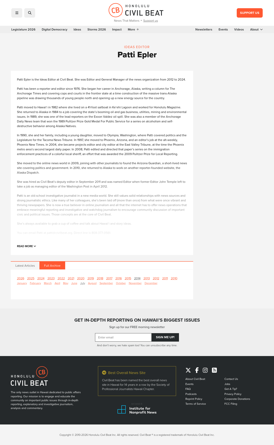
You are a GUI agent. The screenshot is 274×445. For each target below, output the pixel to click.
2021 (71, 278)
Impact (117, 29)
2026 (20, 278)
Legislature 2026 (23, 29)
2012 (156, 278)
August (92, 283)
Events (223, 29)
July (82, 283)
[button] (16, 13)
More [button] (133, 29)
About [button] (256, 29)
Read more (26, 246)
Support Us (249, 13)
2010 (174, 278)
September (106, 283)
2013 (146, 278)
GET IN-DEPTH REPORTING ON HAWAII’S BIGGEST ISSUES (137, 320)
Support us (150, 20)
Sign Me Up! (165, 337)
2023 (51, 278)
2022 (61, 278)
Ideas (77, 29)
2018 (100, 278)
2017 (109, 278)
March (48, 283)
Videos (239, 29)
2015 (128, 278)
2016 (118, 278)
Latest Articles (25, 265)
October (121, 283)
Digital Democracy (54, 29)
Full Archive (52, 265)
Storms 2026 (96, 29)
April (57, 283)
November (135, 283)
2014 (137, 278)
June (74, 283)
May (65, 283)
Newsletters (203, 29)
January (22, 283)
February (35, 283)
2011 (165, 278)
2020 (81, 278)
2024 (40, 278)
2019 (90, 278)
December (151, 283)
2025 (30, 278)
